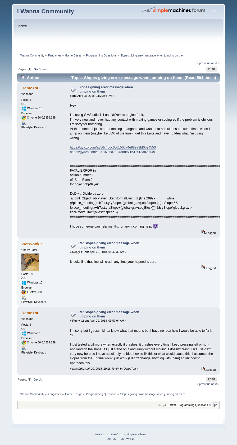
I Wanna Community (45, 11)
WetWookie (32, 244)
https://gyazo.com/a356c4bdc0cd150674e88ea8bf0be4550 (113, 147)
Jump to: (163, 405)
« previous (204, 63)
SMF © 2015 (117, 434)
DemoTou (30, 88)
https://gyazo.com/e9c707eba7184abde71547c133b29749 (112, 152)
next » (215, 63)
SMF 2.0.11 (101, 434)
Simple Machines (136, 434)
